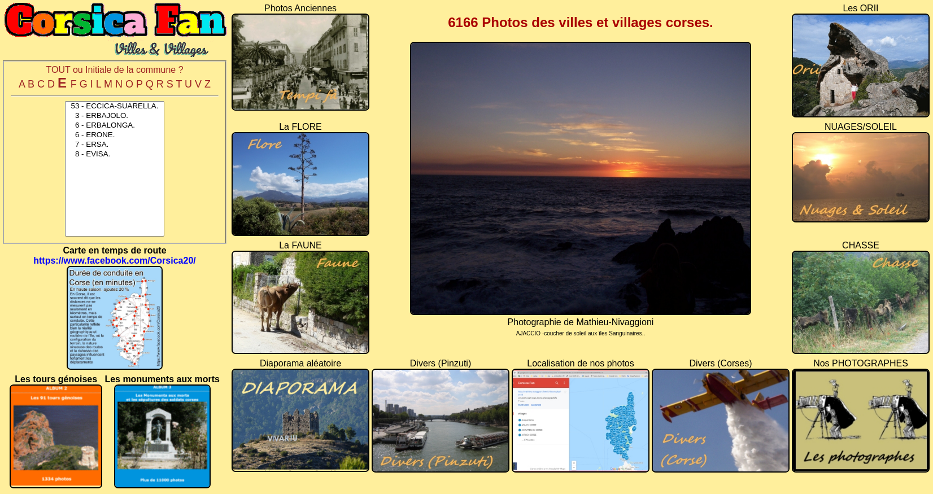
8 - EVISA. (115, 154)
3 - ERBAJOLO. (115, 116)
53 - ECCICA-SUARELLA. (115, 106)
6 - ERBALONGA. (115, 125)
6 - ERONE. (115, 135)
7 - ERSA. (115, 145)
